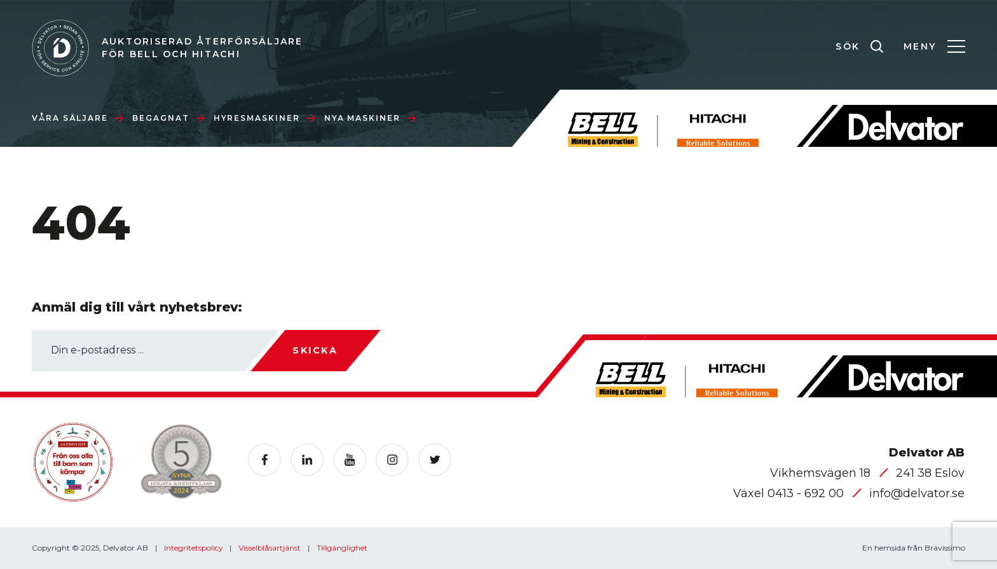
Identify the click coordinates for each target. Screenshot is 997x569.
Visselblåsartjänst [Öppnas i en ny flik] (270, 547)
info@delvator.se (917, 493)
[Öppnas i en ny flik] (264, 459)
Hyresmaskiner (264, 118)
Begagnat (168, 118)
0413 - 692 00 (807, 493)
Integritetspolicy (194, 547)
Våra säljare (77, 118)
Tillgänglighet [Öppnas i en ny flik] (342, 547)
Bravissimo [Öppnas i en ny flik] (945, 547)
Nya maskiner (370, 118)
